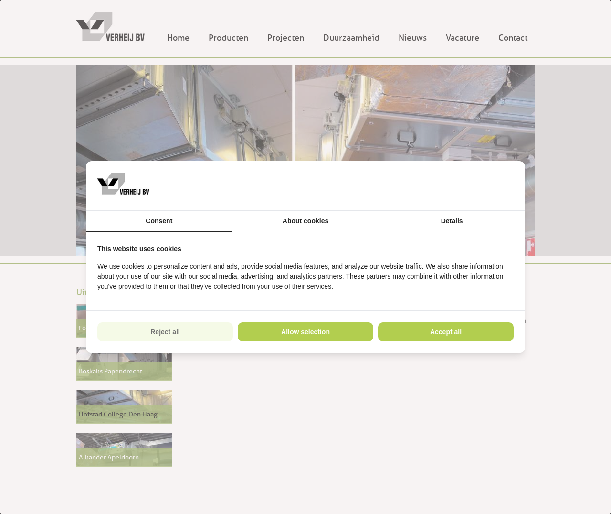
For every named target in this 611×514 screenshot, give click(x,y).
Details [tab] (452, 221)
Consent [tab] (159, 221)
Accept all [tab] (446, 332)
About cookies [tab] (305, 221)
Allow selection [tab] (305, 332)
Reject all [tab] (164, 332)
